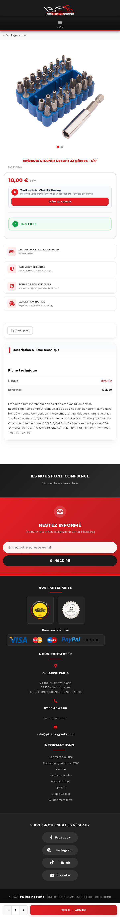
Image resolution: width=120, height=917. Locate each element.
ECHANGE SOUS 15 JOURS (35, 284)
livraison (60, 769)
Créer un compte (60, 201)
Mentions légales (60, 775)
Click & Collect (60, 793)
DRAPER (106, 380)
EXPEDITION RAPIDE (32, 301)
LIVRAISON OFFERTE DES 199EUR (40, 249)
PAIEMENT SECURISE (32, 267)
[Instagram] (60, 850)
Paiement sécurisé (60, 756)
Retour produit (60, 781)
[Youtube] (60, 875)
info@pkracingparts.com (55, 734)
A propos (60, 787)
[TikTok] (60, 863)
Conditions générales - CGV (60, 763)
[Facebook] (60, 837)
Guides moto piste (60, 799)
